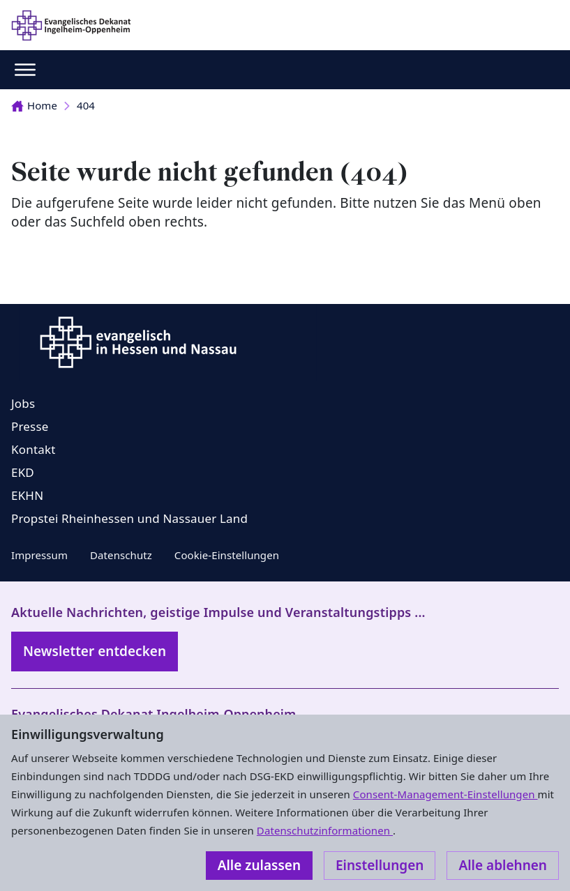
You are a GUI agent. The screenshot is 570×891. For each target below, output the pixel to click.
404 (86, 105)
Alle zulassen (259, 865)
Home (34, 105)
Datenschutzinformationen (325, 830)
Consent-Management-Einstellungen (445, 794)
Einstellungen (379, 865)
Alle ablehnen (502, 865)
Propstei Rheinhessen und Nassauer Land (129, 518)
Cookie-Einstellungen (226, 555)
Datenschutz (121, 555)
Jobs (23, 403)
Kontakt (33, 449)
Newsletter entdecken (94, 651)
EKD (22, 472)
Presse (30, 426)
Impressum (39, 555)
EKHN (27, 495)
